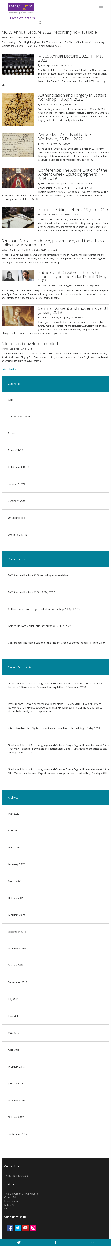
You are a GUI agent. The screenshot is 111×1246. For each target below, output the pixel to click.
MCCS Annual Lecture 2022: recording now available (49, 32)
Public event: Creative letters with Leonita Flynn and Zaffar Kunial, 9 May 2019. (72, 276)
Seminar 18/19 (40, 250)
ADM (6, 37)
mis (10, 728)
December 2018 (17, 931)
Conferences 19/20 (84, 183)
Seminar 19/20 (71, 214)
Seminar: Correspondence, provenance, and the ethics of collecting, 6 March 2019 (54, 243)
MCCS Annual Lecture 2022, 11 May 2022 (70, 58)
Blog (62, 104)
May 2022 (13, 813)
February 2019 (16, 915)
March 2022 (15, 847)
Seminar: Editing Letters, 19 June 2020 (73, 209)
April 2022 (14, 830)
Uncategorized (53, 250)
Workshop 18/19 (17, 534)
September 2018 (17, 982)
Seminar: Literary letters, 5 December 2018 (61, 687)
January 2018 (15, 1083)
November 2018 (17, 948)
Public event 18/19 (77, 285)
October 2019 (16, 898)
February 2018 (16, 1066)
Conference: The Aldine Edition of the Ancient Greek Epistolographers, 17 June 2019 (72, 174)
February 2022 (16, 864)
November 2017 (17, 1100)
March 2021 (15, 881)
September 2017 (17, 1134)
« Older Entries (9, 369)
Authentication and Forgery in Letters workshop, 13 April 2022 (72, 97)
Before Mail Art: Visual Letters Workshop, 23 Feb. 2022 (65, 137)
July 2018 (13, 999)
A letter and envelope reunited (30, 343)
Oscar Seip (45, 214)
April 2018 (14, 1049)
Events (26, 37)
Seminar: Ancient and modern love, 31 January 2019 (73, 310)
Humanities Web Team (51, 183)
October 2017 (16, 1117)
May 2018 (13, 1033)
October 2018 (16, 965)
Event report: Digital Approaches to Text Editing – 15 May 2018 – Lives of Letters (54, 704)
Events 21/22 (35, 37)
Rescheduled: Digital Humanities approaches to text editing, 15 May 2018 (58, 728)
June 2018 (13, 1016)
